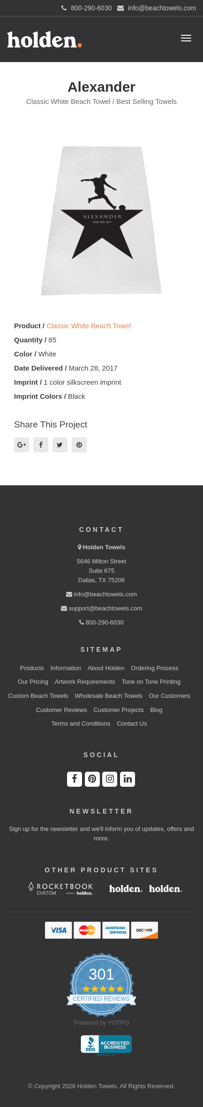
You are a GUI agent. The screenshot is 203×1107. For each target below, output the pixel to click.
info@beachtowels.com (101, 594)
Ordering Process (154, 668)
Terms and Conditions (81, 723)
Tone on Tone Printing (150, 681)
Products (32, 668)
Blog (156, 709)
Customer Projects (119, 709)
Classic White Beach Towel (88, 326)
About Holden (106, 668)
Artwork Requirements (85, 681)
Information (66, 668)
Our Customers (169, 695)
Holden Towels (104, 547)
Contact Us (132, 723)
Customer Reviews (61, 709)
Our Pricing (33, 681)
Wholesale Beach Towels (108, 695)
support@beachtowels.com (102, 608)
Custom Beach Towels (38, 695)
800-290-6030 (101, 622)
